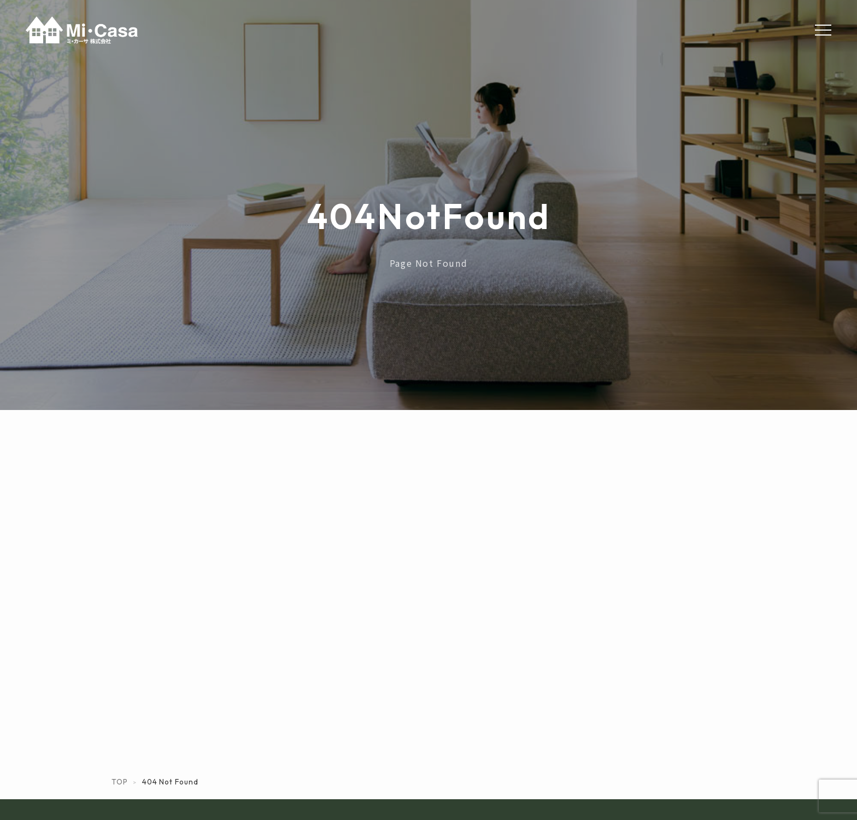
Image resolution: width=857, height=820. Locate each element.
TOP (119, 782)
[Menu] (823, 30)
